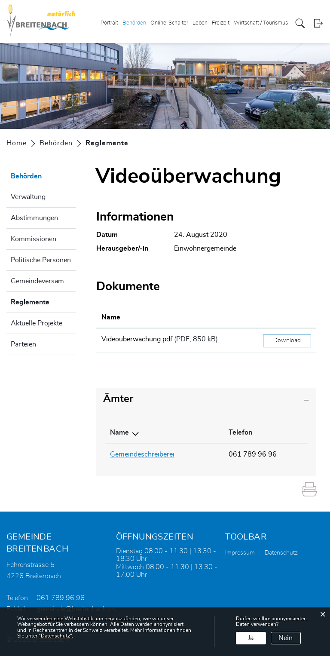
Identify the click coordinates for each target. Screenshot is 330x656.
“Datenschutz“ (55, 635)
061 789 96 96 (253, 454)
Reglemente (43, 301)
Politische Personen (41, 260)
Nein (285, 638)
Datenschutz (281, 553)
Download (287, 340)
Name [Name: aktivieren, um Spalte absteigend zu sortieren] (119, 432)
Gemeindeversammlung (43, 281)
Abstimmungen (34, 218)
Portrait (109, 23)
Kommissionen (33, 239)
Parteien (23, 344)
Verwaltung (28, 196)
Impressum (240, 553)
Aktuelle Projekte (36, 323)
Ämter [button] (118, 399)
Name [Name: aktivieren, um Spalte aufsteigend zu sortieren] (110, 317)
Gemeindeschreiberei (142, 454)
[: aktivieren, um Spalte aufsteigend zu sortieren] (287, 317)
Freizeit (220, 23)
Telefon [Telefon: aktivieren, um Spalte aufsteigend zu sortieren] (240, 432)
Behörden (134, 23)
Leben (200, 23)
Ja (251, 638)
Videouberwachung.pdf (136, 339)
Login (318, 23)
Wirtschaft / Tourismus (261, 23)
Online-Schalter (169, 23)
